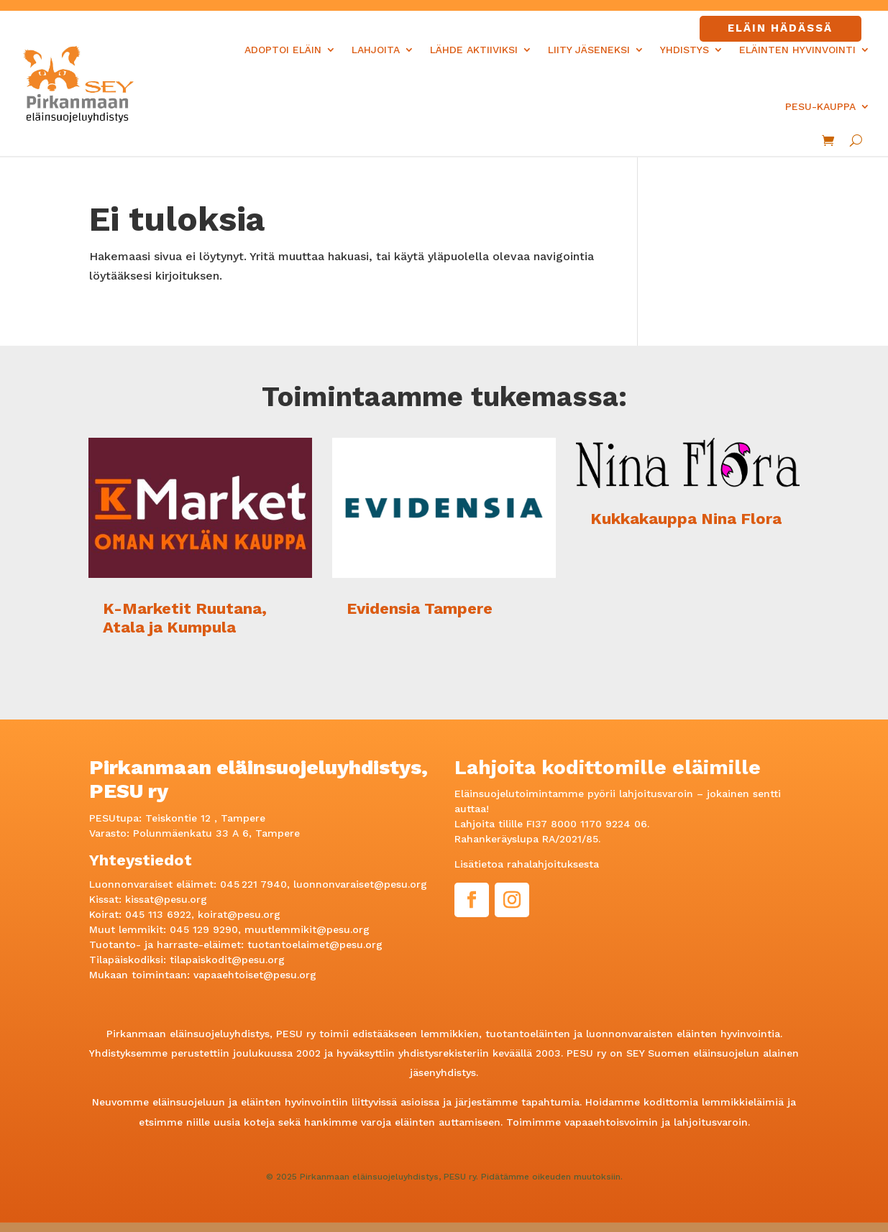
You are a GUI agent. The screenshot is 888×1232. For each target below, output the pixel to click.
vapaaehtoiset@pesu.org (254, 974)
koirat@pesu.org (239, 914)
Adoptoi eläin (282, 49)
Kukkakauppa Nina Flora (686, 519)
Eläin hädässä (780, 28)
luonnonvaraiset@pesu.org (360, 884)
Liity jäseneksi (589, 49)
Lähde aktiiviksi (474, 49)
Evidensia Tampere (420, 608)
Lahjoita (376, 49)
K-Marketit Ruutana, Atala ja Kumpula (185, 617)
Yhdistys (684, 49)
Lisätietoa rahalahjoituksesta (526, 864)
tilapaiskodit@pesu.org (227, 959)
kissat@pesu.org (166, 899)
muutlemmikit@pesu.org (307, 929)
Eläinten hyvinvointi (797, 49)
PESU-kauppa (820, 106)
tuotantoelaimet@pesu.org (315, 944)
